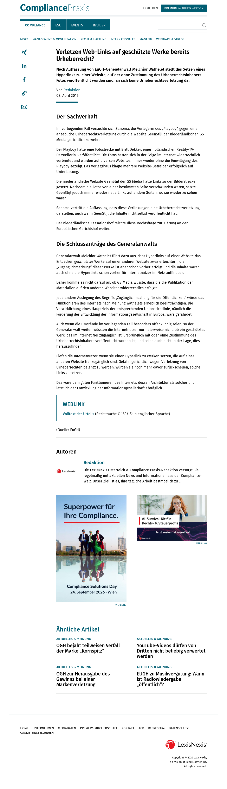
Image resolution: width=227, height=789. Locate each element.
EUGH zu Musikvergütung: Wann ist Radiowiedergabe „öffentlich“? (170, 679)
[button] (24, 93)
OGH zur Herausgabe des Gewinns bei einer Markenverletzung (83, 679)
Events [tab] (77, 25)
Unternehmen (43, 728)
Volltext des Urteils (78, 414)
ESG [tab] (58, 25)
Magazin (146, 39)
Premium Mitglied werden (183, 8)
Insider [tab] (99, 25)
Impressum (156, 728)
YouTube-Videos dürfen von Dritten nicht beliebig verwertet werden (171, 651)
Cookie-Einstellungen (37, 733)
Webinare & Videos (170, 39)
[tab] (35, 24)
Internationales (122, 39)
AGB (141, 728)
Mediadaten (67, 728)
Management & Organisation (54, 39)
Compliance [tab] (35, 25)
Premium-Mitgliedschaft (98, 728)
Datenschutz (179, 728)
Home (24, 728)
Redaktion (72, 90)
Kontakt (128, 728)
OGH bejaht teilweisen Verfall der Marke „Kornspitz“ (88, 648)
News (24, 39)
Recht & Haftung (93, 39)
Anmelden (150, 8)
